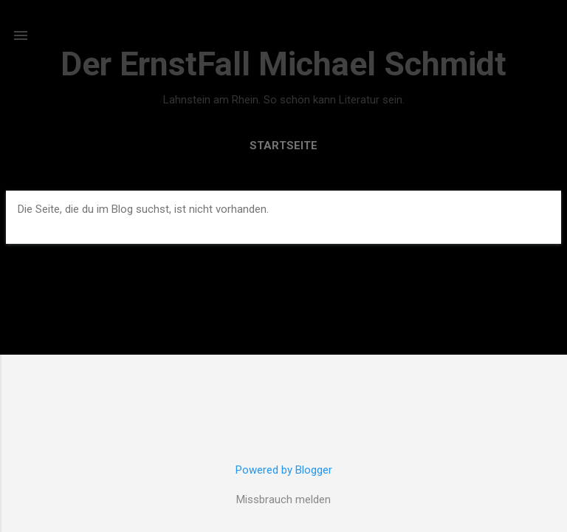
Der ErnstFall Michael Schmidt (283, 63)
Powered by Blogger (284, 470)
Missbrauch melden (283, 499)
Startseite (283, 145)
